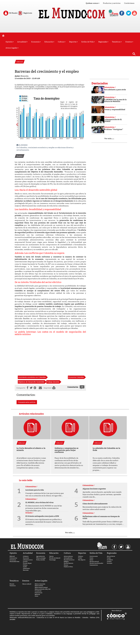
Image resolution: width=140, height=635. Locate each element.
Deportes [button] (73, 42)
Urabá (25, 567)
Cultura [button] (61, 42)
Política (25, 565)
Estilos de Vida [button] (88, 42)
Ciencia (51, 556)
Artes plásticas (68, 558)
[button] (17, 123)
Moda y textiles (40, 560)
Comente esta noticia (26, 402)
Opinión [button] (10, 42)
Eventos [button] (129, 42)
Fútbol (80, 558)
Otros (36, 596)
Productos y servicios (112, 3)
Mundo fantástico (69, 560)
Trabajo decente (53, 382)
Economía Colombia (76, 377)
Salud (91, 560)
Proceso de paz (27, 563)
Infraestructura (28, 560)
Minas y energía (41, 558)
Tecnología (52, 560)
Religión (66, 561)
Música (66, 565)
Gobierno (26, 556)
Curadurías (38, 591)
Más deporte (81, 560)
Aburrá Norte (111, 556)
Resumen (26, 570)
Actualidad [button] (22, 42)
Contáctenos (129, 3)
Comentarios (72, 387)
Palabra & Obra (68, 567)
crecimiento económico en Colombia (32, 377)
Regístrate (24, 13)
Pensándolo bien (14, 561)
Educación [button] (49, 42)
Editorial (12, 556)
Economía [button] (36, 42)
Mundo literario (68, 563)
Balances (37, 594)
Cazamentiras (94, 565)
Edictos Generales (40, 584)
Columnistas (13, 558)
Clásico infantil (26, 584)
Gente (91, 558)
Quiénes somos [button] (92, 3)
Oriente (109, 561)
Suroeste (109, 563)
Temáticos (13, 585)
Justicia (25, 561)
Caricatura (13, 560)
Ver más (109, 138)
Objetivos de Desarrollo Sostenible (31, 382)
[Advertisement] (70, 26)
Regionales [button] (103, 42)
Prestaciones (38, 592)
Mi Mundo (10, 13)
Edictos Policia (39, 585)
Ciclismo (80, 556)
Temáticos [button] (117, 42)
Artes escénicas (68, 556)
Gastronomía (94, 556)
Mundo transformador (96, 563)
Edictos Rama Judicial (41, 587)
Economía (26, 558)
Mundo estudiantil (54, 558)
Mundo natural (94, 561)
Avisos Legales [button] (12, 48)
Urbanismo (26, 568)
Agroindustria (40, 556)
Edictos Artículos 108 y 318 (42, 589)
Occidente (110, 560)
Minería (12, 584)
